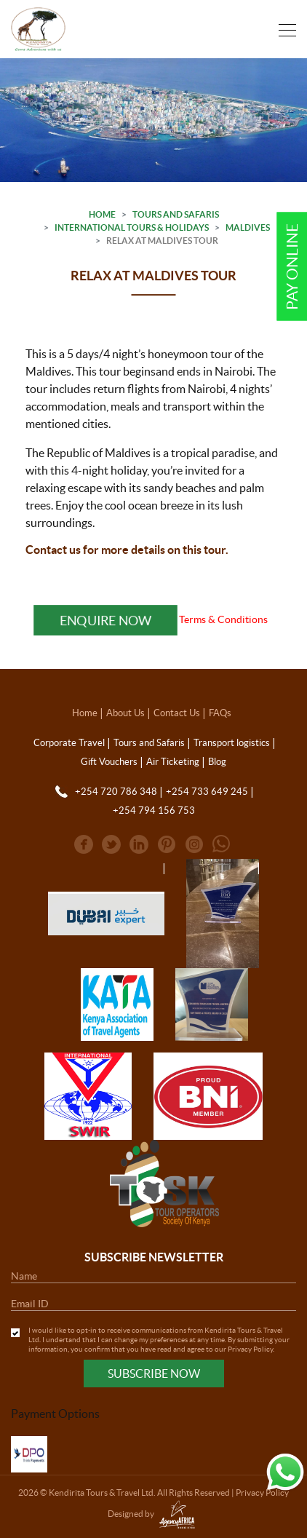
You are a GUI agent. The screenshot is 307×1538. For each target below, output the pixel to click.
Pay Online (292, 266)
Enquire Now (105, 620)
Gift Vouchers (109, 761)
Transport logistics (232, 742)
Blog (217, 761)
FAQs (220, 712)
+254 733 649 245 (207, 791)
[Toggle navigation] (283, 28)
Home (102, 214)
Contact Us (177, 712)
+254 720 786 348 (116, 791)
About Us (125, 712)
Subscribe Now (154, 1373)
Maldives (248, 227)
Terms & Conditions (223, 619)
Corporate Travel (69, 742)
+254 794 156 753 (154, 810)
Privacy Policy (250, 1349)
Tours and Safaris (175, 214)
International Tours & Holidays (132, 227)
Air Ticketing (172, 761)
